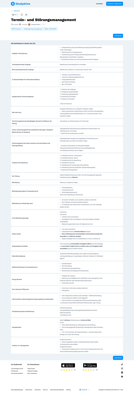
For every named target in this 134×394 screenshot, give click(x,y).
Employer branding (32, 371)
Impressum (38, 389)
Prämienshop (14, 371)
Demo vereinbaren (32, 373)
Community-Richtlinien (17, 373)
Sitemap (68, 389)
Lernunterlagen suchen (17, 368)
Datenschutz (28, 389)
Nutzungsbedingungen (17, 389)
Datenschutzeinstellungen (57, 389)
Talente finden (31, 368)
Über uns (45, 389)
